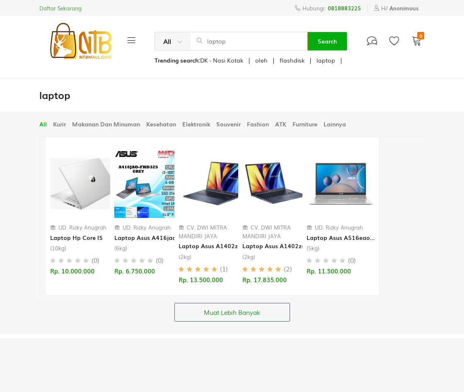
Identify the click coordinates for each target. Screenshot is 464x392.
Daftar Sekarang (60, 8)
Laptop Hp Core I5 (76, 237)
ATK (280, 124)
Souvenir (228, 124)
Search (327, 41)
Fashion (258, 124)
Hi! (396, 8)
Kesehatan (161, 124)
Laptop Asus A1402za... (213, 245)
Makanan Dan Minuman (106, 124)
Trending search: (177, 60)
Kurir (59, 124)
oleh (261, 60)
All (43, 124)
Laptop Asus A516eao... (341, 237)
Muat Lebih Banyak (232, 312)
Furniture (304, 124)
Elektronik (196, 124)
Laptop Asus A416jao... (147, 237)
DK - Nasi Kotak (221, 60)
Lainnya (335, 124)
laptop (326, 60)
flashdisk (292, 60)
